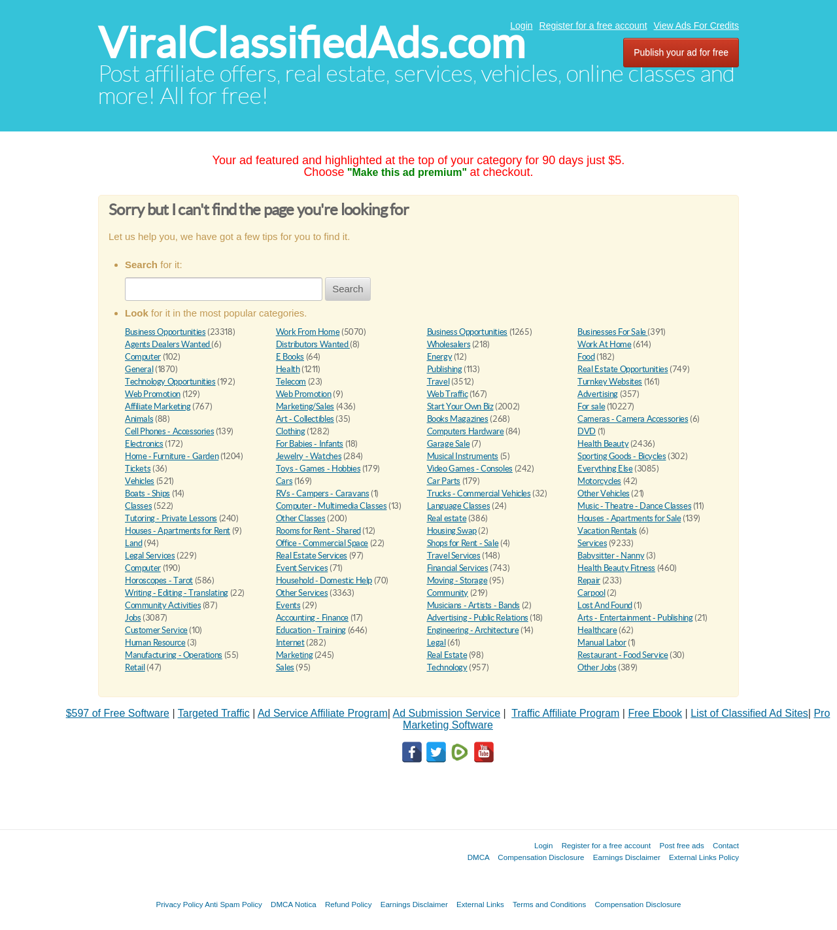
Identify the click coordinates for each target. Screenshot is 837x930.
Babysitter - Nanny (610, 555)
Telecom (291, 382)
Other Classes (301, 518)
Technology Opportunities (170, 382)
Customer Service (156, 630)
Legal (436, 642)
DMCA (479, 857)
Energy (440, 357)
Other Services (302, 593)
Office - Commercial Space (322, 543)
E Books (290, 357)
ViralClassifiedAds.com (311, 43)
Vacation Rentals (607, 531)
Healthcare (597, 630)
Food (585, 357)
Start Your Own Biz (460, 406)
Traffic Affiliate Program (565, 713)
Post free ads (681, 845)
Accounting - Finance (312, 618)
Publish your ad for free (681, 52)
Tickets (137, 469)
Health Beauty (602, 444)
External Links (480, 904)
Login (521, 25)
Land (133, 543)
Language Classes (458, 506)
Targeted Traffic (214, 713)
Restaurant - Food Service (622, 655)
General (139, 369)
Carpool (591, 593)
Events (288, 605)
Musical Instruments (463, 456)
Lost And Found (604, 605)
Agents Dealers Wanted (168, 344)
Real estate (447, 518)
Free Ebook (655, 713)
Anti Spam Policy (233, 904)
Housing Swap (452, 531)
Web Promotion (152, 394)
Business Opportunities (165, 332)
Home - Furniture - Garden (171, 456)
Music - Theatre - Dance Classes (634, 506)
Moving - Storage (457, 580)
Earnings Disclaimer (626, 857)
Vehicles (139, 481)
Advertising (597, 394)
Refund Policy (348, 904)
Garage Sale (448, 444)
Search (348, 288)
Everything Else (604, 469)
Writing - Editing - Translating (176, 593)
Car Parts (444, 481)
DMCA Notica (293, 904)
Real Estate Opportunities (622, 369)
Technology (447, 667)
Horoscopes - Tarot (159, 580)
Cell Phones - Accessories (169, 431)
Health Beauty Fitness (616, 568)
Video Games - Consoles (470, 469)
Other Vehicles (603, 493)
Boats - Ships (147, 493)
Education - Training (311, 630)
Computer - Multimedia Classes (331, 506)
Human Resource (155, 642)
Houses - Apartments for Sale (629, 518)
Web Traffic (447, 394)
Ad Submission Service (447, 713)
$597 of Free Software (117, 713)
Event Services (302, 568)
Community (448, 593)
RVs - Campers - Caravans (322, 493)
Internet (290, 642)
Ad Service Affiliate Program (323, 713)
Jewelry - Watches (308, 456)
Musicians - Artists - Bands (473, 605)
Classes (138, 506)
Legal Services (150, 555)
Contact (726, 845)
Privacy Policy (179, 904)
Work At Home (604, 344)
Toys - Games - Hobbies (318, 469)
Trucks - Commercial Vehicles (479, 493)
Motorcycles (599, 481)
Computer (143, 357)
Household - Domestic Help (324, 580)
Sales (285, 667)
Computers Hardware (465, 431)
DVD (586, 431)
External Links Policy (704, 857)
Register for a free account (593, 25)
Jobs (133, 618)
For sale (591, 406)
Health (288, 369)
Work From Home (308, 332)
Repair (588, 580)
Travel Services (454, 555)
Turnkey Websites (609, 382)
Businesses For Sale (612, 332)
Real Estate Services (311, 555)
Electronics (144, 444)
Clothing (290, 431)
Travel (438, 382)
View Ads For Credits (696, 25)
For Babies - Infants (309, 444)
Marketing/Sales (305, 406)
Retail (135, 667)
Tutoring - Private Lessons (171, 518)
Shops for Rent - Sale (463, 543)
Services (592, 543)
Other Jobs (596, 667)
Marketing (294, 655)
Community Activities (163, 605)
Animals (139, 419)
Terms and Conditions (549, 904)
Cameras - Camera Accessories (632, 419)
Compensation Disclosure (541, 857)
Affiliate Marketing (158, 406)
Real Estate (447, 655)
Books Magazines (457, 419)
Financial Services (457, 568)
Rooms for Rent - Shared (318, 531)
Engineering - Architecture (473, 630)
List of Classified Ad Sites (749, 713)
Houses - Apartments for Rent (177, 531)
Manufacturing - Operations (173, 655)
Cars (284, 481)
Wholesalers (449, 344)
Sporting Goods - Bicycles (621, 456)
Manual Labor (601, 642)
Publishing (444, 369)
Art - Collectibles (305, 419)
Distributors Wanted (313, 344)
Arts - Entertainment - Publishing (634, 618)
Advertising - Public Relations (477, 618)
